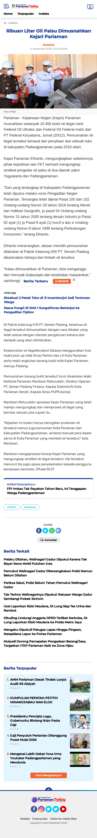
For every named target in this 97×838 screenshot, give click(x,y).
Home (8, 14)
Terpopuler (25, 14)
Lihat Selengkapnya (48, 775)
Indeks (44, 14)
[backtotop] (48, 791)
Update (61, 281)
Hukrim (11, 507)
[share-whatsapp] (52, 530)
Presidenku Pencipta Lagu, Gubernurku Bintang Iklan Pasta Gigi (35, 720)
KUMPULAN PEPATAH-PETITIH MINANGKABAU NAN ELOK (34, 700)
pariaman (30, 507)
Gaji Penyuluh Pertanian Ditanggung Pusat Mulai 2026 (38, 738)
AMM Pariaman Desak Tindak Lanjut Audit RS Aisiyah (38, 682)
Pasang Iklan (40, 818)
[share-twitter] (45, 530)
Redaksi (25, 818)
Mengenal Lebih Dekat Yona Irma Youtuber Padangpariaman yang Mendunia (35, 758)
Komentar (48, 540)
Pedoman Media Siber (63, 818)
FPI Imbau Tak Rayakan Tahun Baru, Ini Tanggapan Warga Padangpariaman (46, 491)
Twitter (50, 811)
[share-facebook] (39, 530)
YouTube (66, 811)
